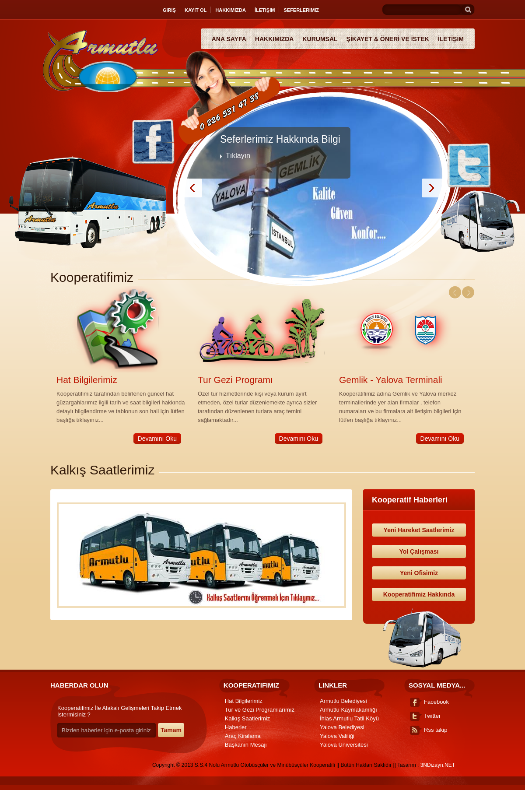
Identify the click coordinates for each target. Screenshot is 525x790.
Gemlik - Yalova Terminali (390, 380)
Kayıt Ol (195, 10)
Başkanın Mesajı (246, 744)
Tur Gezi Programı (235, 380)
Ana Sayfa (229, 38)
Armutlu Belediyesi (343, 701)
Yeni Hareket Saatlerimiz (419, 530)
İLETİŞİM (451, 38)
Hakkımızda (230, 10)
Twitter (432, 716)
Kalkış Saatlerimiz (247, 718)
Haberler (236, 727)
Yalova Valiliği (337, 736)
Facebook (436, 702)
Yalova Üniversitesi (344, 744)
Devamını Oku (157, 438)
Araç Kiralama (243, 736)
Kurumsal (319, 38)
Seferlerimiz (301, 10)
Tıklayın (238, 155)
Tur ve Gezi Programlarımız (259, 709)
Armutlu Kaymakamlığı (348, 709)
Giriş (169, 10)
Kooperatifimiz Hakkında (419, 594)
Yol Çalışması (418, 551)
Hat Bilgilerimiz (86, 380)
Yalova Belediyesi (342, 727)
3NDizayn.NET (437, 765)
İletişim (265, 10)
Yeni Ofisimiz (419, 572)
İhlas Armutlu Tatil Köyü (349, 718)
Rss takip (435, 730)
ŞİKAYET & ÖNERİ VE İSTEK (387, 38)
